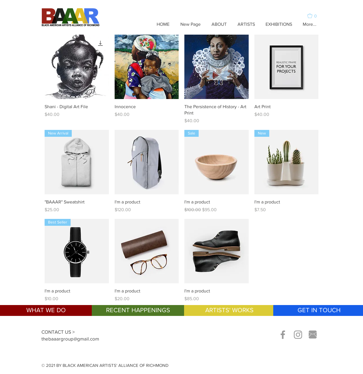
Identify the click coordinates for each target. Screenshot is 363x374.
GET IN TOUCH (319, 310)
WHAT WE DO (46, 310)
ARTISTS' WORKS (229, 310)
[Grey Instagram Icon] (298, 334)
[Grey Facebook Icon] (282, 334)
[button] (314, 15)
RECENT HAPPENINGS (138, 310)
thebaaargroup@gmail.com (70, 338)
